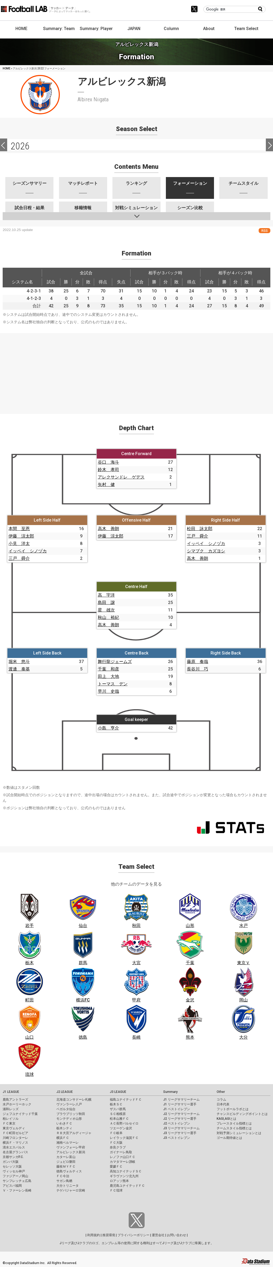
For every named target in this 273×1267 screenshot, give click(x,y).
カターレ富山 (65, 1157)
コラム (221, 1099)
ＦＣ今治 (62, 1176)
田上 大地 (108, 676)
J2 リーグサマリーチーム (181, 1114)
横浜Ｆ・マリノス (15, 1142)
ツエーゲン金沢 (121, 1128)
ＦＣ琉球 (116, 1190)
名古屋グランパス (15, 1152)
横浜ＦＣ (62, 1138)
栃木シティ (64, 1128)
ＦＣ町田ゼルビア (15, 1133)
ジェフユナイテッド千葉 (20, 1114)
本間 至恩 (19, 528)
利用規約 (93, 1235)
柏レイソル (11, 1119)
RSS (264, 231)
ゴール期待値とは (229, 1138)
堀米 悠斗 (19, 661)
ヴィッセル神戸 (14, 1171)
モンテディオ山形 (69, 1119)
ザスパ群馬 (118, 1109)
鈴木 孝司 (108, 469)
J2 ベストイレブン (176, 1123)
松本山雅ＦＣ (119, 1119)
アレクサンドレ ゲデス (121, 477)
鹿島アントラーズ (15, 1099)
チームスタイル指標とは (234, 1128)
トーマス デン (113, 683)
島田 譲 (106, 602)
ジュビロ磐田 (65, 1162)
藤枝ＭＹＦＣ (65, 1166)
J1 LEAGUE (11, 1092)
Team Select (246, 28)
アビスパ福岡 (12, 1186)
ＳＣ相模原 (118, 1114)
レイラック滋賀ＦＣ (124, 1138)
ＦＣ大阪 (116, 1142)
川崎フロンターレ (15, 1138)
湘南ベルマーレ (67, 1142)
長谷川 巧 (197, 669)
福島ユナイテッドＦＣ (126, 1099)
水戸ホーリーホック (17, 1104)
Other (221, 1092)
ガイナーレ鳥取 (121, 1152)
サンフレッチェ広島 (17, 1181)
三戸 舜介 (19, 558)
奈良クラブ (118, 1147)
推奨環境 (108, 1235)
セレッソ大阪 (12, 1166)
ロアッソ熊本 (119, 1181)
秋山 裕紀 (108, 617)
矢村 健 (106, 484)
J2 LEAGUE (64, 1092)
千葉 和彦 (108, 669)
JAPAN (133, 28)
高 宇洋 (106, 595)
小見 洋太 (19, 543)
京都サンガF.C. (13, 1157)
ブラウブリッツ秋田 (70, 1114)
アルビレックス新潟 (70, 1152)
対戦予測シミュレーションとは (239, 1133)
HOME (21, 28)
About (209, 28)
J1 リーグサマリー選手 (179, 1104)
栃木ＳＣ (116, 1104)
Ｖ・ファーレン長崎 (17, 1190)
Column (171, 28)
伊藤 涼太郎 (21, 536)
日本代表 (223, 1104)
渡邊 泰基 (19, 669)
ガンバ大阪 (11, 1162)
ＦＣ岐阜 (116, 1133)
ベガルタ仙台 (65, 1109)
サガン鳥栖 (64, 1181)
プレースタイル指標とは (234, 1123)
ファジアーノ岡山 (15, 1176)
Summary (170, 1092)
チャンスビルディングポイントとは (242, 1114)
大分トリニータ (67, 1186)
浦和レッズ (11, 1109)
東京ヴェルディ (14, 1128)
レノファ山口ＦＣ (122, 1157)
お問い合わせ (176, 1235)
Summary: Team (59, 28)
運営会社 (158, 1235)
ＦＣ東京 (9, 1123)
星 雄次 (106, 609)
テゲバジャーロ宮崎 (70, 1190)
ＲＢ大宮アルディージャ (73, 1133)
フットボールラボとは (233, 1109)
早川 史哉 (108, 691)
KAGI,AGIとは (226, 1119)
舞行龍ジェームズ (115, 661)
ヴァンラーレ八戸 (69, 1104)
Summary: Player (96, 28)
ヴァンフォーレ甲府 (70, 1147)
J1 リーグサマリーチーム (181, 1099)
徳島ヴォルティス (69, 1171)
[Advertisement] (136, 370)
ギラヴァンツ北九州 (124, 1176)
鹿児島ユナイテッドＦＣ (127, 1186)
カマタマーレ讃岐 (122, 1162)
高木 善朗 (108, 528)
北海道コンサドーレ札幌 (73, 1099)
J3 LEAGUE (118, 1092)
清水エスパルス (14, 1147)
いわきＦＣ (64, 1123)
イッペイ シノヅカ (28, 550)
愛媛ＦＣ (116, 1166)
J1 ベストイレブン (176, 1109)
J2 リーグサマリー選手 (179, 1119)
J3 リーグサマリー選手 (179, 1133)
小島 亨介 (108, 728)
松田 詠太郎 (199, 528)
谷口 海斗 (108, 462)
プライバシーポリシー (133, 1235)
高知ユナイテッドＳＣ (126, 1171)
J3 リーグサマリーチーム (181, 1128)
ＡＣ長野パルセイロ (124, 1123)
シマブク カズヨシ (206, 550)
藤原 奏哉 (197, 661)
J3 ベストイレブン (176, 1138)
